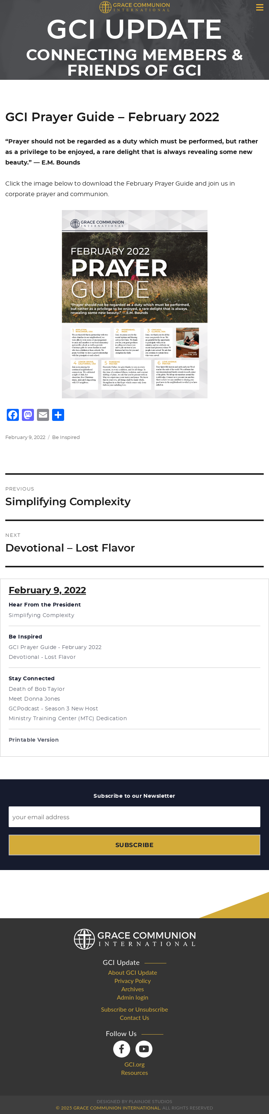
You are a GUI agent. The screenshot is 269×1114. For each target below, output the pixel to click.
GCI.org (135, 1064)
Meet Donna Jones (34, 699)
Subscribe (134, 845)
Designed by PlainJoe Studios (134, 1101)
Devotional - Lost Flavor (42, 657)
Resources (134, 1073)
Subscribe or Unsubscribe (134, 1009)
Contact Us (134, 1018)
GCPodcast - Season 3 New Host (53, 709)
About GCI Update (132, 972)
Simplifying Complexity (41, 615)
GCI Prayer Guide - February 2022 (55, 647)
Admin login (133, 997)
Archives (132, 989)
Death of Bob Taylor (37, 689)
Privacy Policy (132, 981)
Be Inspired (66, 437)
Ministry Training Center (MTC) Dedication (68, 718)
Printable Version (34, 740)
